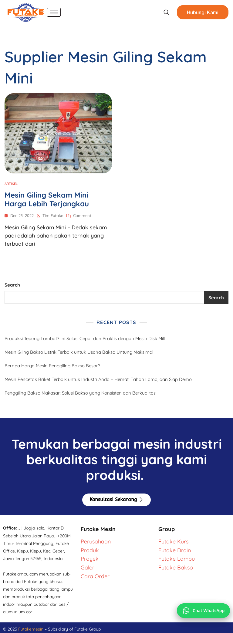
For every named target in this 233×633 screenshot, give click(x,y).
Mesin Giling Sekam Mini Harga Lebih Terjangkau (47, 199)
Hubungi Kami (202, 12)
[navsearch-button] (166, 12)
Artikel (11, 184)
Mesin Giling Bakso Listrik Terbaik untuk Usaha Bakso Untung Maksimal (79, 352)
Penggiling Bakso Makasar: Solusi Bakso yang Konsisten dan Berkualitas (80, 393)
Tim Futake (52, 215)
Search (12, 285)
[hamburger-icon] (54, 12)
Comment (82, 215)
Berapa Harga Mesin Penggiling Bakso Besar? (52, 366)
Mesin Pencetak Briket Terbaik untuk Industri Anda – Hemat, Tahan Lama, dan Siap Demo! (99, 379)
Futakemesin (31, 629)
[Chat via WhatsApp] (203, 610)
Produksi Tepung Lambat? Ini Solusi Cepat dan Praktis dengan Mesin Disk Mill (85, 338)
